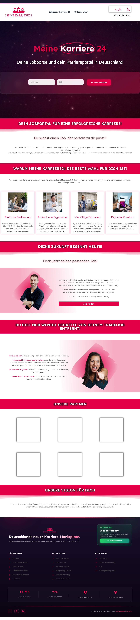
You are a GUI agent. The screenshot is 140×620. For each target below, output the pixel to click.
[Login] (128, 9)
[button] (99, 84)
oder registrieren (122, 15)
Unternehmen (81, 12)
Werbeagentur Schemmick (124, 614)
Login (118, 9)
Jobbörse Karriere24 (59, 12)
